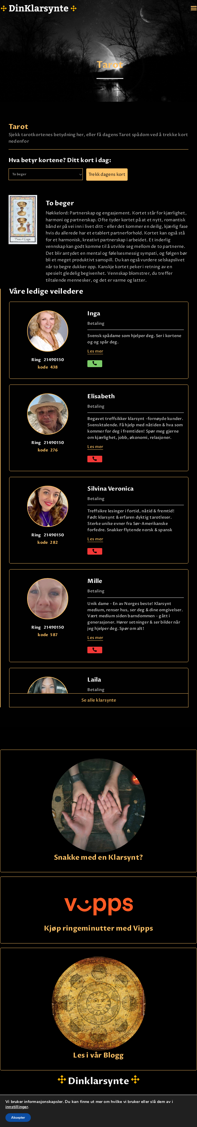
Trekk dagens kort (107, 175)
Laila (94, 680)
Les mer (95, 446)
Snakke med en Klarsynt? (98, 857)
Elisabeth (101, 396)
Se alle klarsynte (98, 700)
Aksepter (18, 1117)
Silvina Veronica (110, 489)
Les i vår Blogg (98, 1055)
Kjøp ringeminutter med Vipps (98, 928)
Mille (94, 581)
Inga (93, 313)
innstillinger (16, 1107)
